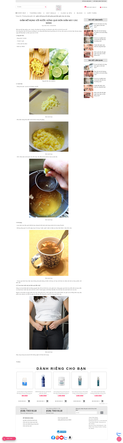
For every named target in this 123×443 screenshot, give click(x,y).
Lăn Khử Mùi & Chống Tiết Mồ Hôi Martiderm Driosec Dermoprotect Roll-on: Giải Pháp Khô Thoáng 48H (25, 392)
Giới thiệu (92, 13)
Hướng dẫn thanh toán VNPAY (64, 419)
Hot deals (51, 13)
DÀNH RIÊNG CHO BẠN (61, 368)
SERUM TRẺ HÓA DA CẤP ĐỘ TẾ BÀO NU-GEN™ (43, 392)
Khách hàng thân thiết (63, 418)
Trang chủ (19, 16)
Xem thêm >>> (103, 403)
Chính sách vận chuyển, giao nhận (30, 422)
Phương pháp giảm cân (28, 16)
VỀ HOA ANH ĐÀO (86, 1)
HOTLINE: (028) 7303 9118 (99, 1)
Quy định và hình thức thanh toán (30, 420)
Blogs (80, 13)
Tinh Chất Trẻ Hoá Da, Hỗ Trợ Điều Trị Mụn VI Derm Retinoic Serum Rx (80, 392)
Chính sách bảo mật (27, 425)
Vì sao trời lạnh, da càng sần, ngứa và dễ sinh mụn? (100, 25)
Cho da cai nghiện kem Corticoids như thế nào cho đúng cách (100, 39)
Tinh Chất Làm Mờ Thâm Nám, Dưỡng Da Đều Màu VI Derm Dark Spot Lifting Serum (98, 392)
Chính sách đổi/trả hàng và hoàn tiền (31, 424)
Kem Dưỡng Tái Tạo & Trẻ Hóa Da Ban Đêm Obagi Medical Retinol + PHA (61, 392)
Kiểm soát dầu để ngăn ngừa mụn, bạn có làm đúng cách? (100, 53)
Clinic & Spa (66, 13)
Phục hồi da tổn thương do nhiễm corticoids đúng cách (100, 32)
